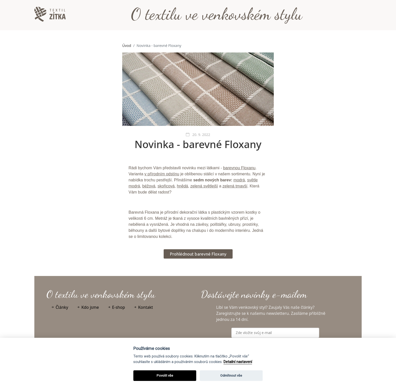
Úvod (126, 45)
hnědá (182, 186)
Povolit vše (165, 375)
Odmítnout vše (231, 375)
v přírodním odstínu (161, 174)
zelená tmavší (234, 186)
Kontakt (143, 307)
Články (59, 307)
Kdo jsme (87, 307)
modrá (239, 180)
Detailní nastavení (238, 362)
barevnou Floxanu (239, 168)
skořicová (166, 186)
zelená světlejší (204, 186)
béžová (148, 186)
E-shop (116, 307)
